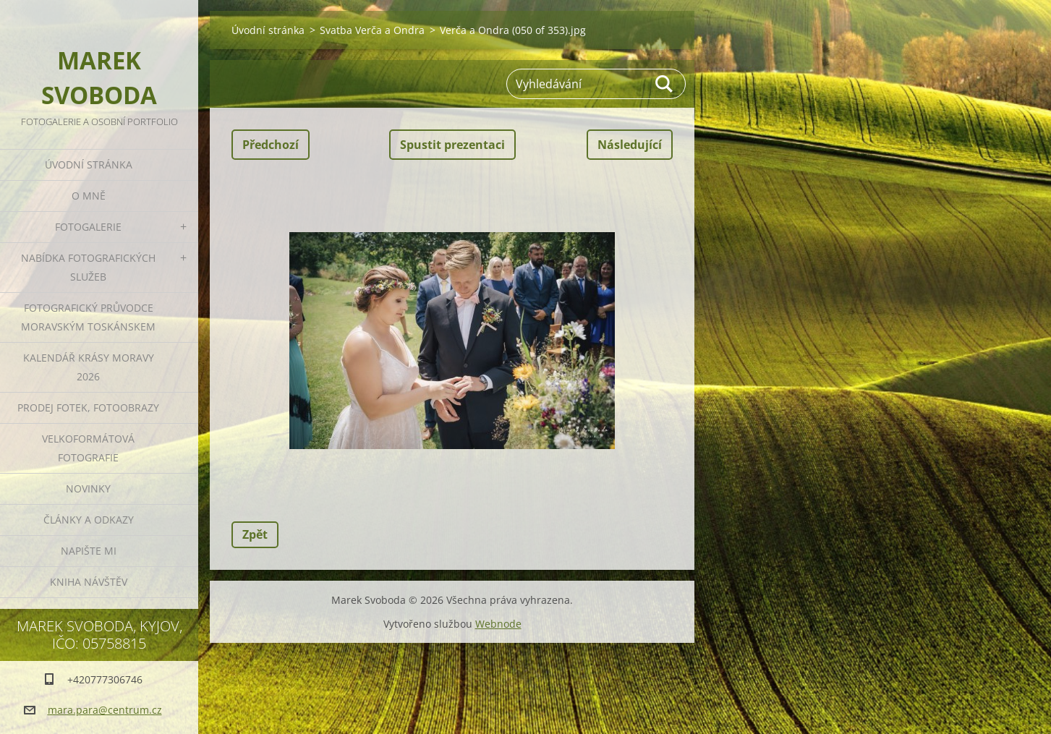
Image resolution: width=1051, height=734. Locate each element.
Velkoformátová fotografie (88, 448)
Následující (629, 145)
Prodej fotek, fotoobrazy (88, 407)
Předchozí (270, 145)
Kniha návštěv (88, 582)
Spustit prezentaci (452, 145)
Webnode (498, 624)
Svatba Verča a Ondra (372, 30)
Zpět (255, 534)
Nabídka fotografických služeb (88, 267)
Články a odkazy (88, 519)
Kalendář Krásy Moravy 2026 (88, 367)
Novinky (88, 488)
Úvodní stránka (88, 164)
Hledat (664, 84)
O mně (89, 195)
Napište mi (88, 551)
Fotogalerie (88, 227)
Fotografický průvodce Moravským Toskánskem (88, 317)
